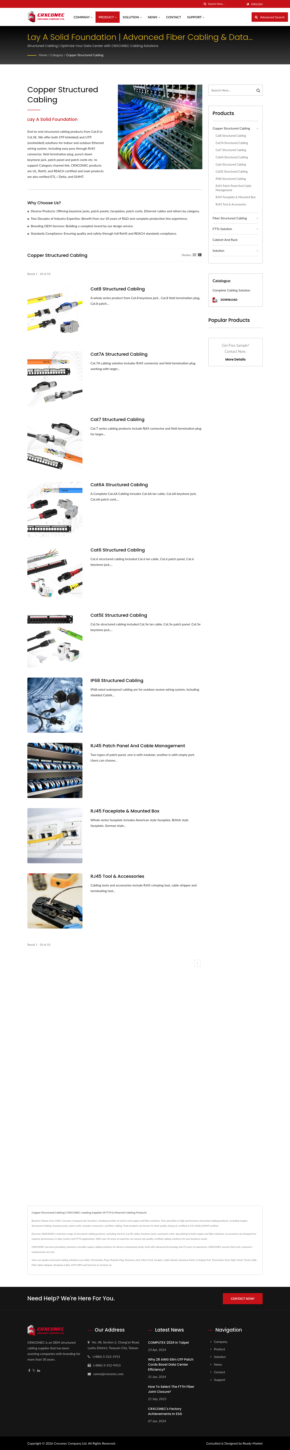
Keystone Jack (132, 1259)
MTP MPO (76, 1265)
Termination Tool (220, 1259)
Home (43, 55)
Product (108, 17)
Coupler (158, 1259)
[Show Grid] (194, 254)
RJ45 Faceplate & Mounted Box (124, 811)
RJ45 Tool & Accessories (117, 876)
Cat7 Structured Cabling (117, 420)
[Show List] (199, 254)
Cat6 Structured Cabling (117, 550)
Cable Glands (170, 1259)
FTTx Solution (222, 229)
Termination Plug (100, 1259)
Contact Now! (243, 1298)
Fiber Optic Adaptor (42, 1265)
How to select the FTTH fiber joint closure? (171, 1389)
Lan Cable (84, 1259)
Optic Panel (236, 1259)
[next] (197, 963)
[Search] (226, 4)
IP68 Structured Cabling (116, 681)
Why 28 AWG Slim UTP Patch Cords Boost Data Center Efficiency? (170, 1364)
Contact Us (105, 1265)
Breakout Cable (62, 1265)
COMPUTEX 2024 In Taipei (168, 1342)
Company (83, 17)
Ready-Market (253, 1443)
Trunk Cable (250, 1259)
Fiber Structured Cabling (230, 218)
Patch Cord (147, 1259)
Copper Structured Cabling (85, 55)
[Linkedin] (38, 1370)
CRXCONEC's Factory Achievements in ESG (165, 1411)
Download (225, 300)
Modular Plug (117, 1259)
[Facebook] (29, 1370)
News (154, 17)
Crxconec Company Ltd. (70, 1443)
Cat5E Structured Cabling (118, 615)
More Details (235, 359)
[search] (205, 4)
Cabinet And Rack (225, 239)
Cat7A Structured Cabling (119, 354)
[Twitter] (33, 1370)
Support (196, 17)
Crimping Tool (203, 1259)
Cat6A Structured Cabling (119, 485)
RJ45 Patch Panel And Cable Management (137, 746)
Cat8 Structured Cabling (117, 289)
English (257, 4)
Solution (132, 17)
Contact (173, 17)
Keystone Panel (187, 1259)
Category (56, 55)
